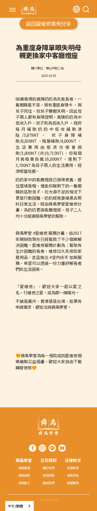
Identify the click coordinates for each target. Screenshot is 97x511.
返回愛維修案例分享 (48, 23)
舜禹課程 (24, 475)
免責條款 (73, 475)
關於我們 (49, 468)
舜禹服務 (24, 468)
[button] (12, 10)
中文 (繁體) (15, 506)
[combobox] (19, 506)
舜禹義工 (24, 483)
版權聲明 (73, 483)
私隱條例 (73, 468)
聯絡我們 (49, 483)
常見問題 (49, 475)
